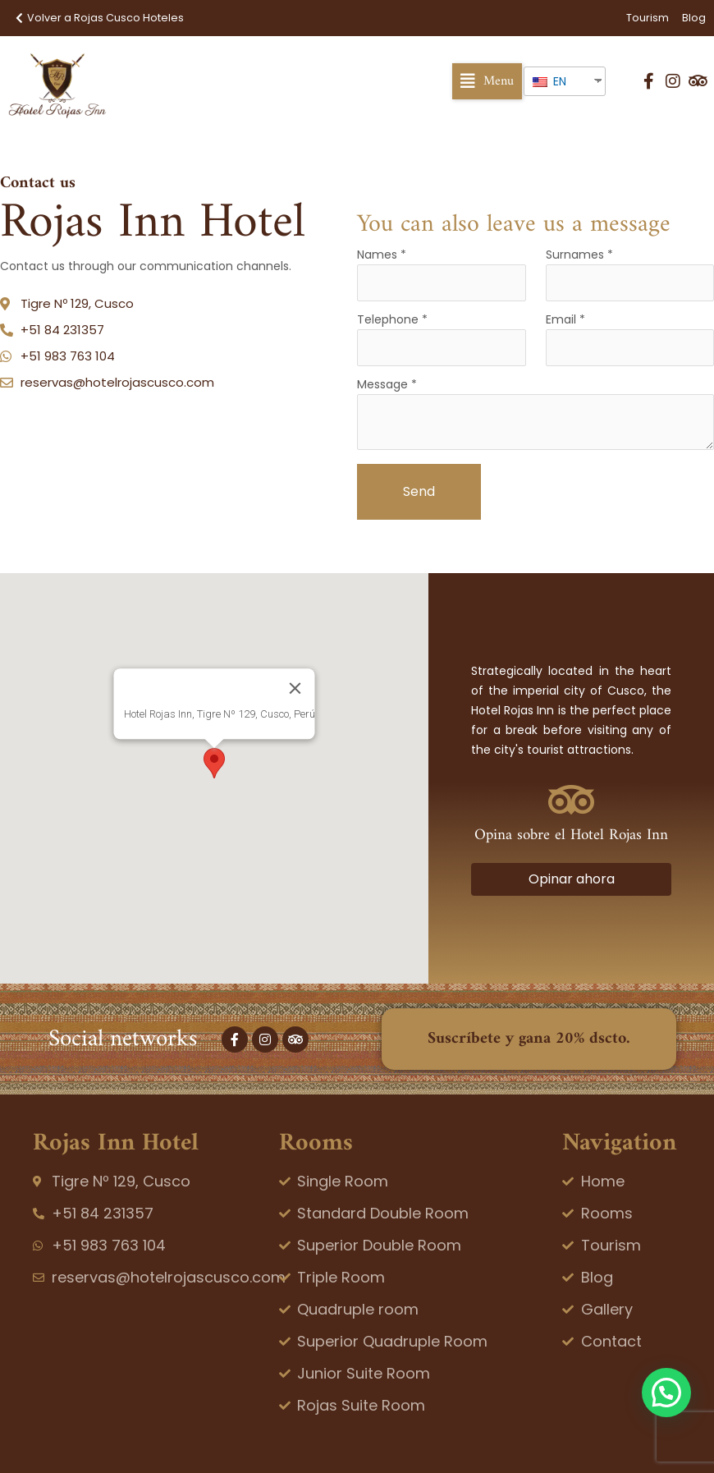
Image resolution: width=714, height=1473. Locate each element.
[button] (487, 81)
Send (419, 491)
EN (549, 81)
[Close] (295, 688)
